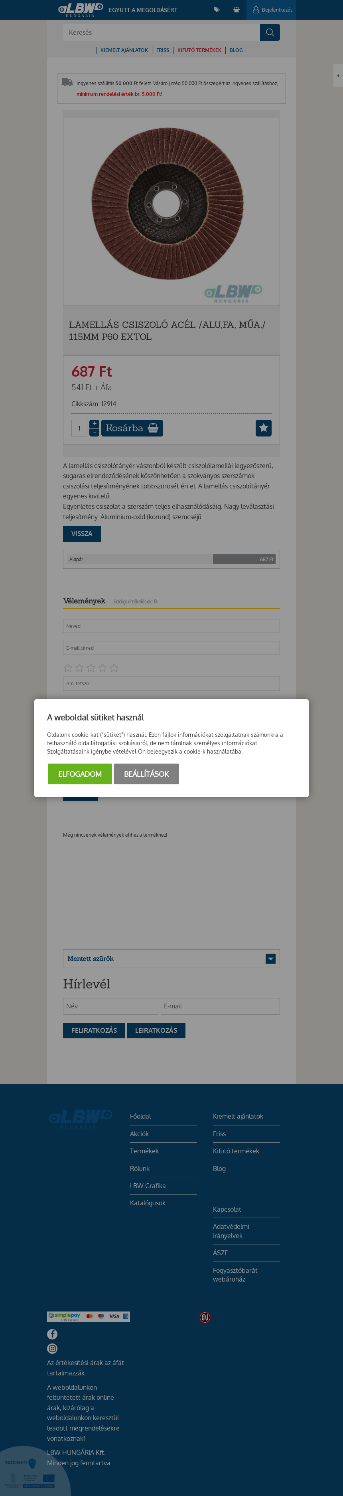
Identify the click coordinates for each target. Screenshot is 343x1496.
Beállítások (146, 774)
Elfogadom (80, 774)
